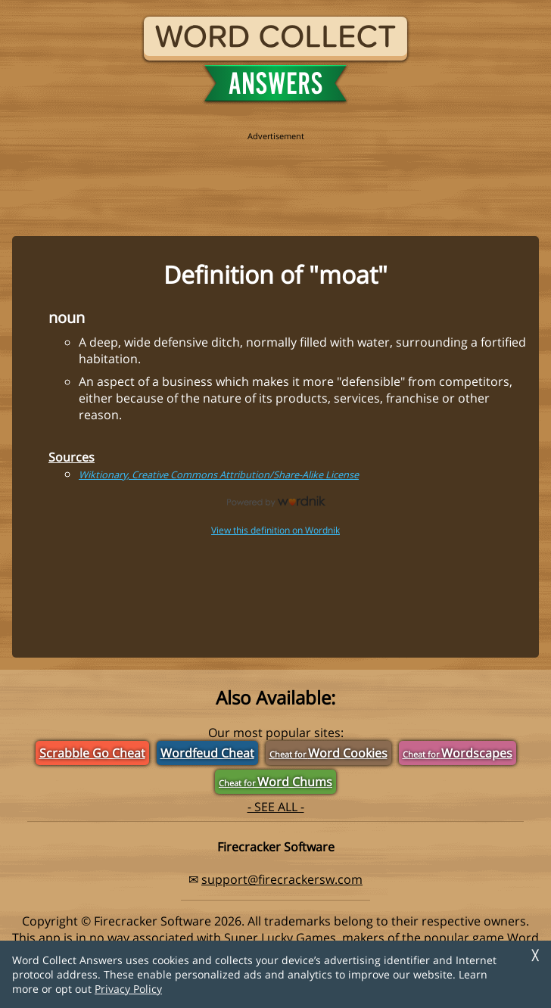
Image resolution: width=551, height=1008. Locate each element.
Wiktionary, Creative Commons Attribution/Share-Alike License (219, 474)
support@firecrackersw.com (282, 879)
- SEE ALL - (275, 806)
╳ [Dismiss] (535, 955)
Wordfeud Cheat (207, 753)
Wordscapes (457, 753)
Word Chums (275, 781)
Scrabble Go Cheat (92, 753)
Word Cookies (328, 753)
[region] (275, 176)
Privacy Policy (128, 989)
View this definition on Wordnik (275, 530)
